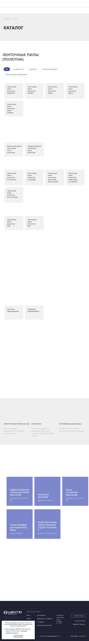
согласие (11, 629)
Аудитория (82, 636)
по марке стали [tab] (18, 69)
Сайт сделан (74, 636)
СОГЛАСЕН (18, 636)
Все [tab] (7, 69)
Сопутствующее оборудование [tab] (16, 74)
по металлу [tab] (33, 69)
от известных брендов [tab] (49, 69)
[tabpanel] (44, 191)
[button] (78, 616)
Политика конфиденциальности (50, 636)
